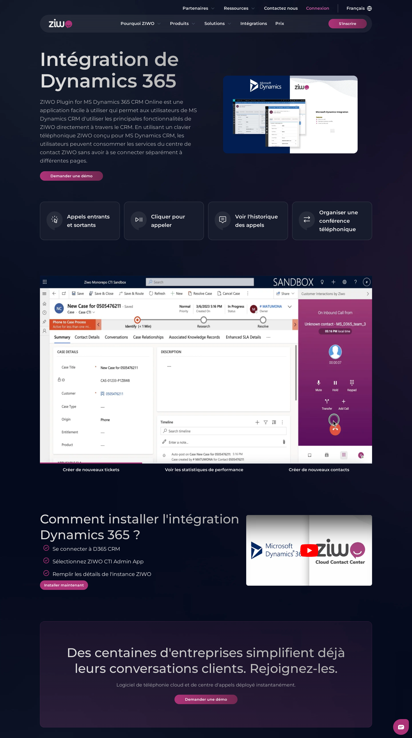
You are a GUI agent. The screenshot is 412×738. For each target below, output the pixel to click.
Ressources (240, 8)
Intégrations (253, 23)
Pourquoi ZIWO (141, 23)
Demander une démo (71, 176)
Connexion (317, 8)
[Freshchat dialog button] (401, 727)
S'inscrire (347, 23)
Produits (183, 23)
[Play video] (309, 550)
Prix (279, 23)
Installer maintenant (64, 585)
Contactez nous (281, 8)
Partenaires (199, 8)
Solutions (218, 23)
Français (359, 8)
